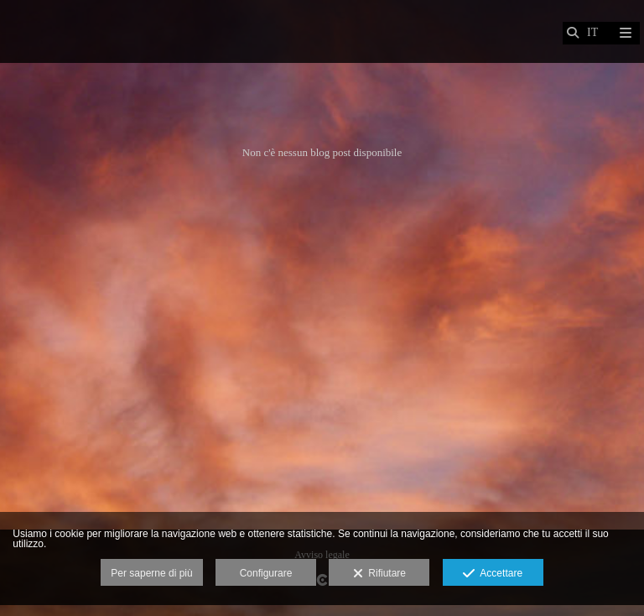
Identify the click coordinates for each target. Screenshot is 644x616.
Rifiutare (379, 574)
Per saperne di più (151, 573)
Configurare (266, 573)
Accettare (492, 574)
